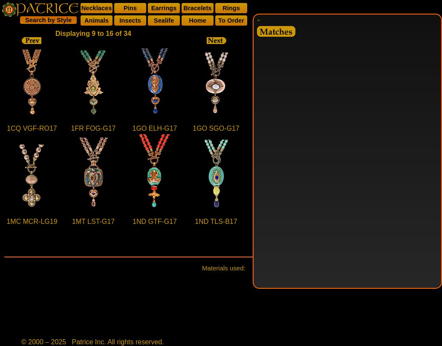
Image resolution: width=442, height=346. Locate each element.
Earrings (163, 8)
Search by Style (48, 20)
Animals (96, 20)
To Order (231, 20)
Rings (231, 8)
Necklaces (96, 8)
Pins (130, 8)
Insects (130, 20)
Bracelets (198, 8)
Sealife (164, 20)
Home (197, 20)
